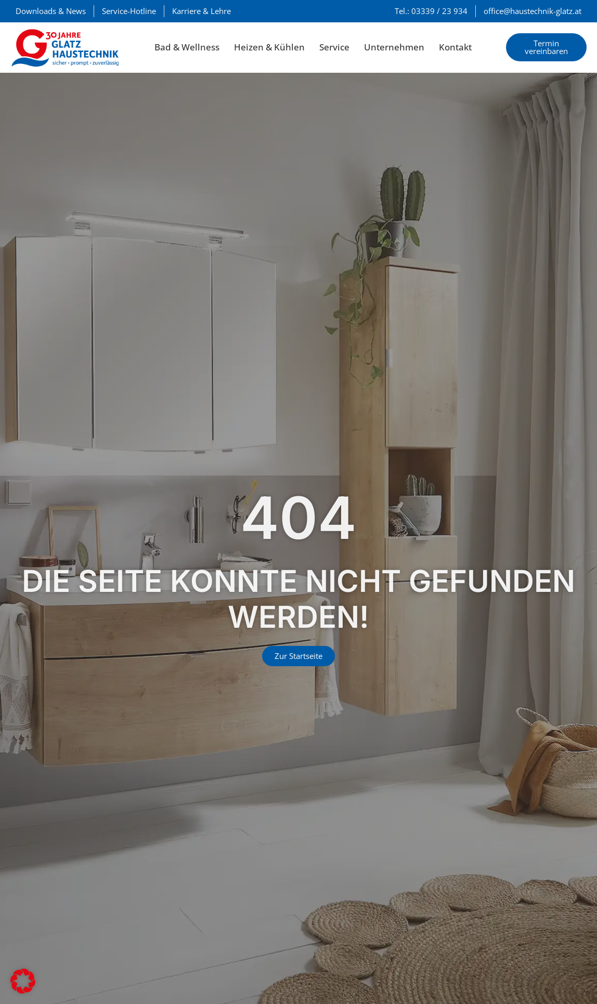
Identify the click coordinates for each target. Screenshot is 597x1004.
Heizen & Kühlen (269, 47)
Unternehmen (394, 47)
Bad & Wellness (186, 47)
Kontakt (455, 47)
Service (334, 47)
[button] (23, 981)
